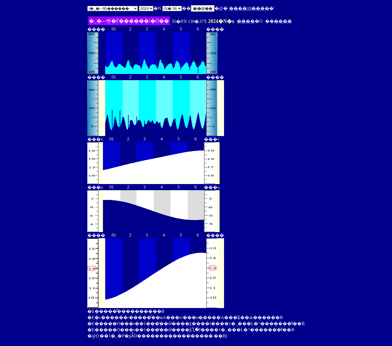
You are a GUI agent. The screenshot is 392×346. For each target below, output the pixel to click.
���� (246, 21)
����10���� (249, 8)
